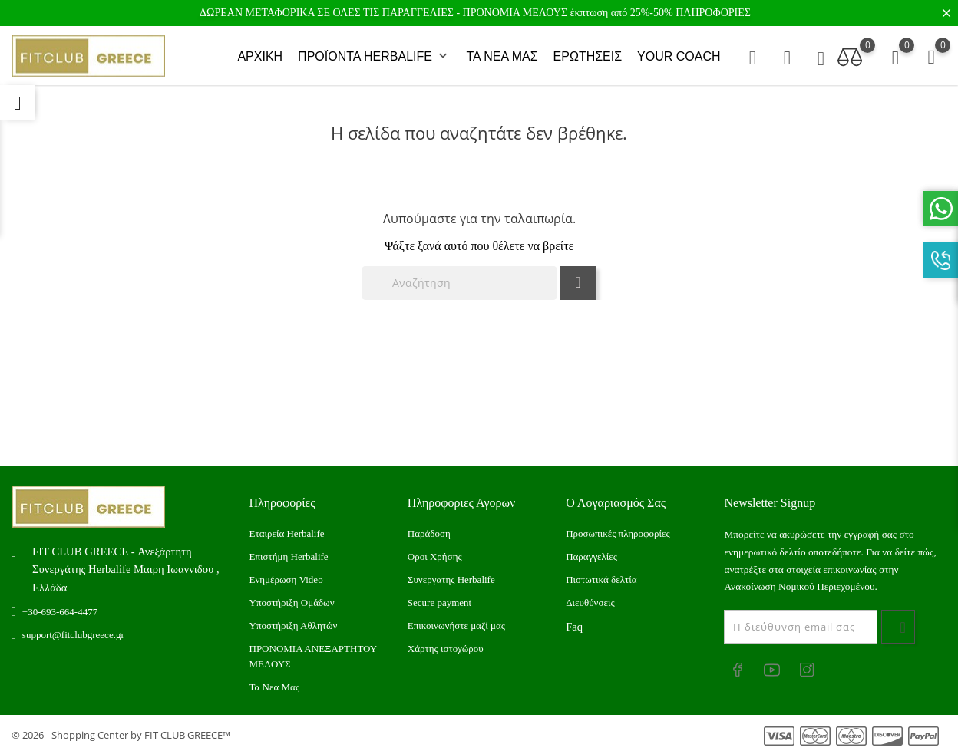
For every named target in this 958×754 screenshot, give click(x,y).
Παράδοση (429, 533)
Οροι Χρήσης (435, 556)
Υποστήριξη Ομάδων (292, 602)
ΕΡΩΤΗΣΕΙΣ (588, 56)
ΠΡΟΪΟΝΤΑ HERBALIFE (374, 56)
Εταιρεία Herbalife (287, 533)
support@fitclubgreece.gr (73, 634)
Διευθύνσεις (590, 602)
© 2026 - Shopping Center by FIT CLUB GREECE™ (121, 735)
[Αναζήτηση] (459, 283)
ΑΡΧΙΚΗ (259, 56)
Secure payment (439, 602)
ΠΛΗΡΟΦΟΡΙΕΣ (713, 12)
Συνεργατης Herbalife (451, 579)
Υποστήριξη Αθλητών (293, 625)
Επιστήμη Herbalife (289, 556)
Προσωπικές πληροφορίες (618, 533)
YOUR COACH (678, 56)
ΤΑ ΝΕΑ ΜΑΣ (501, 56)
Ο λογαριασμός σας (616, 502)
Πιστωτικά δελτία (601, 579)
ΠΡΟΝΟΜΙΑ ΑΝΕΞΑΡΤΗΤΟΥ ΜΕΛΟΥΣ (313, 656)
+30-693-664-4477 (59, 611)
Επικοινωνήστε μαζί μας (456, 625)
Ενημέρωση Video (286, 579)
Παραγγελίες (591, 556)
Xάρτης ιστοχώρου (446, 648)
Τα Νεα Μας (274, 687)
